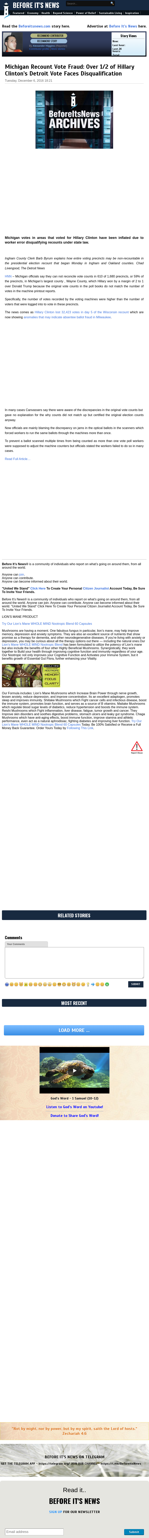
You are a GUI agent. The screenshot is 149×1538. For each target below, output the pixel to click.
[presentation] (93, 1184)
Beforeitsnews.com (34, 26)
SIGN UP (55, 1170)
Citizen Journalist (96, 373)
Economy (32, 13)
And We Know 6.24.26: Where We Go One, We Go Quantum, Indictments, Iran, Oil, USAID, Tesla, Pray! (38, 1521)
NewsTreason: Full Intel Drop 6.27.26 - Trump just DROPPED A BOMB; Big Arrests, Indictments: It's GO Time (110, 1402)
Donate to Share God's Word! (74, 774)
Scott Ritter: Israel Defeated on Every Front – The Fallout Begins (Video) (110, 1519)
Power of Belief (86, 13)
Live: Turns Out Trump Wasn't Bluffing (105, 1249)
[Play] (74, 729)
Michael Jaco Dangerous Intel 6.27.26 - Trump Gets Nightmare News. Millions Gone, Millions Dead (37, 1294)
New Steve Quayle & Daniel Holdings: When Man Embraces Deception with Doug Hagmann (111, 1356)
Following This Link (80, 513)
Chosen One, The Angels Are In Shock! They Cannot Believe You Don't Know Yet (37, 1277)
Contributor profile (39, 48)
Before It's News (36, 5)
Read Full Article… (18, 314)
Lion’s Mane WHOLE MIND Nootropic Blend (32, 429)
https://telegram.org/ (54, 1122)
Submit (134, 1191)
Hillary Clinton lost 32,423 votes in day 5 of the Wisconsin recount (82, 238)
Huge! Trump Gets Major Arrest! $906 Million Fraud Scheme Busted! (109, 1292)
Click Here (37, 373)
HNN (8, 202)
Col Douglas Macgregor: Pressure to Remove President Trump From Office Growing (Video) (110, 1534)
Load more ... (74, 689)
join (21, 359)
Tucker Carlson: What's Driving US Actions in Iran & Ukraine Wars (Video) (110, 1486)
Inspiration (132, 13)
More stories (58, 48)
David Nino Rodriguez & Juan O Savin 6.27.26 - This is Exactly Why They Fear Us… (112, 1307)
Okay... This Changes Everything (28, 1369)
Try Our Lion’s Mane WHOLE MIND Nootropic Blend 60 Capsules (47, 408)
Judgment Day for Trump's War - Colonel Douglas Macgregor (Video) (34, 1486)
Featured (18, 13)
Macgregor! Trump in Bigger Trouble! (31, 1227)
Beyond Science (63, 13)
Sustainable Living (110, 13)
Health (46, 13)
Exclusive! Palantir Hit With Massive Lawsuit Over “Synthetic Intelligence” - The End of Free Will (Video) (38, 1384)
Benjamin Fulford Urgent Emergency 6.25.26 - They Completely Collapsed (37, 1501)
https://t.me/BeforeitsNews (121, 1122)
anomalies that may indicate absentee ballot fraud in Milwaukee (67, 243)
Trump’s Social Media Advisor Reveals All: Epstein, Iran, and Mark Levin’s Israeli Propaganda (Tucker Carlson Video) (35, 1469)
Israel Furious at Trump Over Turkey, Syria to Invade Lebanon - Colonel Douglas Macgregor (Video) (110, 1469)
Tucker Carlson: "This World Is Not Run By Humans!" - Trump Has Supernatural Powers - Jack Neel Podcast (37, 1253)
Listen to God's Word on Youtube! (74, 765)
